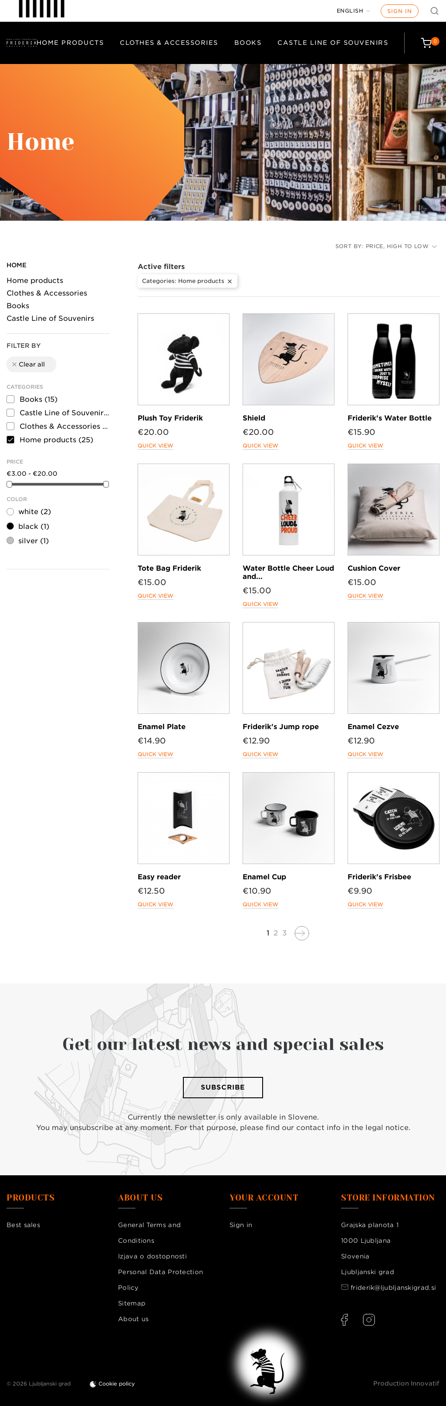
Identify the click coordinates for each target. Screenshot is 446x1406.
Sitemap (131, 1303)
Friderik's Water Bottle (390, 418)
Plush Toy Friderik (170, 418)
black (33, 526)
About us (133, 1318)
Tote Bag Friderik (169, 568)
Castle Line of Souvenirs (332, 42)
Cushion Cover (374, 568)
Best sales (23, 1224)
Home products (70, 42)
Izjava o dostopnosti (152, 1256)
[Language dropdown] (354, 11)
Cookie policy (116, 1383)
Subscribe (223, 1087)
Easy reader (159, 877)
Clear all (28, 364)
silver (33, 541)
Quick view (155, 445)
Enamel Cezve (373, 727)
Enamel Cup (264, 877)
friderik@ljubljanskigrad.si (393, 1287)
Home (17, 265)
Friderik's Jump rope (281, 727)
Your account (264, 1198)
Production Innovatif (406, 1383)
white (34, 512)
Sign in (399, 11)
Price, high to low (401, 246)
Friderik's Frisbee (379, 877)
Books (248, 42)
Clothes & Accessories (169, 42)
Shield (254, 418)
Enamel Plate (162, 727)
